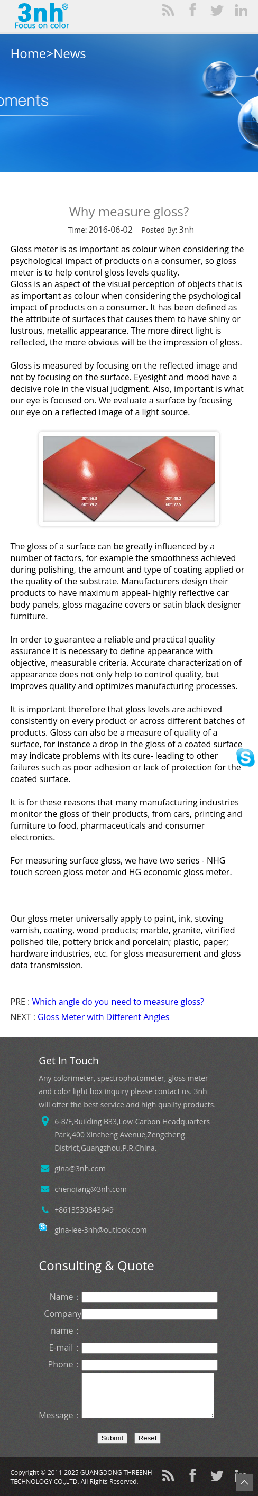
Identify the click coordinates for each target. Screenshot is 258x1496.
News (69, 53)
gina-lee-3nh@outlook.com (100, 1230)
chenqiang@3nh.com (90, 1189)
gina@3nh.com (80, 1168)
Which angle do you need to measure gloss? (118, 1001)
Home (29, 53)
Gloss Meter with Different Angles (103, 1017)
